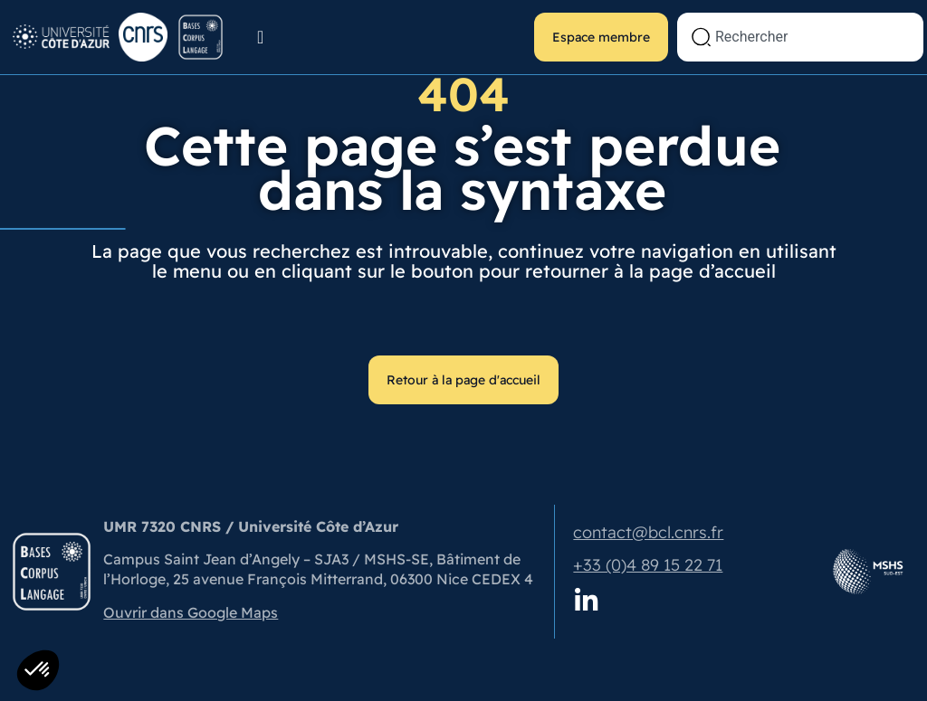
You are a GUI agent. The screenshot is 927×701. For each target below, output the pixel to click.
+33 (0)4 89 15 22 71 (647, 564)
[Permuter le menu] (260, 37)
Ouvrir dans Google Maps (190, 612)
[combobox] (800, 37)
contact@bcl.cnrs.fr (648, 532)
